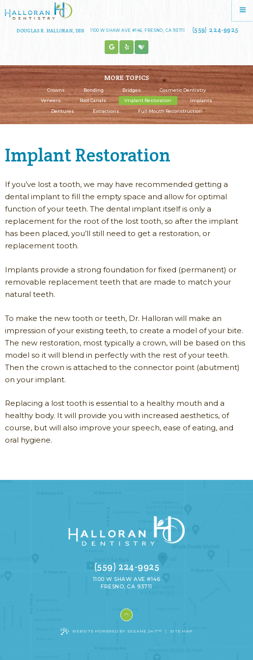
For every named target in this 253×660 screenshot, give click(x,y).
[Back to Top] (126, 614)
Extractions (106, 111)
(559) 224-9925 (215, 30)
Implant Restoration (147, 100)
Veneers (51, 100)
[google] (112, 47)
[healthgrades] (142, 47)
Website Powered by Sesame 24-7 (111, 631)
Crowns (56, 90)
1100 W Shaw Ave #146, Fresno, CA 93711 (137, 30)
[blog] (126, 47)
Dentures (62, 111)
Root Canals (93, 100)
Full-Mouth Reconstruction (170, 111)
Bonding (94, 90)
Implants (201, 100)
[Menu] (242, 10)
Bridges (131, 90)
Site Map (181, 631)
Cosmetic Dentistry (183, 90)
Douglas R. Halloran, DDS (50, 30)
